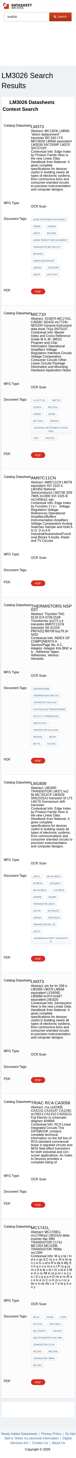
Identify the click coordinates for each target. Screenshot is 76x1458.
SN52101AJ (54, 917)
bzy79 (36, 743)
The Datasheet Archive (17, 6)
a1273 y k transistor (46, 716)
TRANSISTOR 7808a (44, 1358)
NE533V (54, 421)
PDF (38, 291)
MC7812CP (53, 911)
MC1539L (53, 1351)
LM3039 (37, 267)
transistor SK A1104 (45, 730)
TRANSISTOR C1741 (44, 1344)
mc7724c (38, 421)
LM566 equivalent (44, 260)
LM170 (36, 931)
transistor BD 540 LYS (46, 247)
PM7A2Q (37, 737)
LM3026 (37, 917)
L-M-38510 (58, 890)
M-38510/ (38, 883)
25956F (37, 226)
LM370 (36, 274)
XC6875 (37, 407)
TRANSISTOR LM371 (44, 904)
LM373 (36, 233)
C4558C (37, 414)
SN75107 (50, 438)
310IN (63, 1317)
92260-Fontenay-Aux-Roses (49, 219)
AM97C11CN (39, 723)
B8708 (52, 737)
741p (36, 438)
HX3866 (52, 226)
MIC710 (56, 400)
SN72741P (52, 274)
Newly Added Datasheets (19, 1434)
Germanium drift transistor (51, 940)
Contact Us (40, 1443)
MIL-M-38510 (39, 890)
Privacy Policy (51, 1434)
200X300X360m (41, 688)
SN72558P (53, 267)
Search (60, 16)
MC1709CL (55, 1324)
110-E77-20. (39, 400)
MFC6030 (38, 254)
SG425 (51, 414)
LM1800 (52, 897)
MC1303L (52, 233)
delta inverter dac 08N (47, 1337)
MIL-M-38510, (54, 876)
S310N (49, 1317)
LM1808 (37, 897)
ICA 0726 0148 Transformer (49, 709)
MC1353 (37, 1351)
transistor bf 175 (44, 924)
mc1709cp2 (39, 1331)
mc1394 (37, 1365)
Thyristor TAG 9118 (45, 702)
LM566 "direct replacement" (50, 240)
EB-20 (36, 1317)
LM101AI (57, 1331)
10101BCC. (55, 883)
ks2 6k (37, 911)
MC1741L (53, 407)
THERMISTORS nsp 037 (46, 695)
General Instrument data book (51, 429)
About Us (58, 1443)
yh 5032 (51, 743)
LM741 (36, 876)
